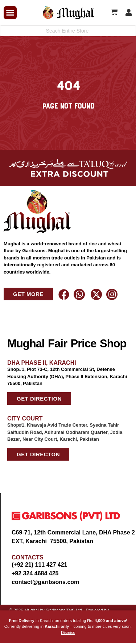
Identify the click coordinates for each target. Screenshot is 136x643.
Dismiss (68, 632)
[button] (10, 12)
